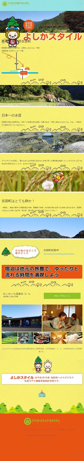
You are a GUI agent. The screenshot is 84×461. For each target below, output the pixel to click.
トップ (11, 429)
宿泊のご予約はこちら (62, 296)
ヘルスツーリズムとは (30, 429)
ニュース (18, 429)
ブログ (54, 429)
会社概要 (61, 429)
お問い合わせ (71, 429)
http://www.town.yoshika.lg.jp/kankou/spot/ (59, 254)
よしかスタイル (44, 429)
